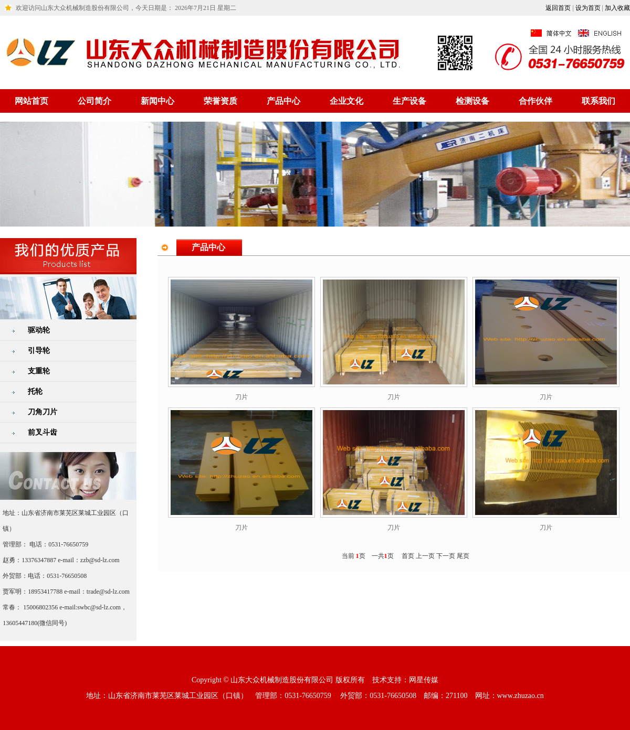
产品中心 (283, 100)
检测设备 (472, 100)
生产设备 (409, 100)
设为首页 (588, 8)
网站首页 (31, 100)
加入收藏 (617, 8)
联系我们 (598, 100)
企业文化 (346, 100)
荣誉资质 (220, 100)
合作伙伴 (535, 100)
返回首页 (558, 8)
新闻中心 (157, 100)
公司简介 (94, 100)
